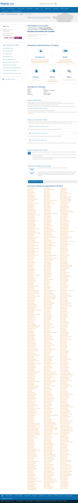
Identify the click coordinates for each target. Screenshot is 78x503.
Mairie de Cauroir (47, 249)
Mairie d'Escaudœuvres (48, 279)
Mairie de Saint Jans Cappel (32, 429)
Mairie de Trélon (63, 457)
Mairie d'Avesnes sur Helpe (49, 203)
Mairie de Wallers (30, 472)
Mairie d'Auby (46, 199)
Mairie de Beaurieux (64, 213)
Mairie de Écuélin (47, 270)
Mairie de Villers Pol (31, 470)
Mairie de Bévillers (31, 223)
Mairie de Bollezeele (64, 226)
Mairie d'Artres (63, 195)
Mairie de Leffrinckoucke (32, 345)
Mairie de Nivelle (30, 384)
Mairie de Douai (47, 266)
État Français (60, 500)
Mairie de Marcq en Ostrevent (33, 360)
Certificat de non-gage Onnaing (52, 81)
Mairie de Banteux (31, 207)
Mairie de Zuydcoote (64, 488)
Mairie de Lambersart (48, 336)
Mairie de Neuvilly (63, 381)
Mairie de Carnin (30, 247)
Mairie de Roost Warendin (65, 416)
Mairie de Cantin (63, 242)
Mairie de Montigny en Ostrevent (67, 374)
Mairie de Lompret (47, 352)
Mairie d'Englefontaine (48, 273)
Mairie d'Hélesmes (47, 318)
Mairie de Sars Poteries (48, 437)
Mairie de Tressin (30, 458)
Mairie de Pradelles (31, 399)
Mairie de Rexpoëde (64, 412)
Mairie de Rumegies (48, 420)
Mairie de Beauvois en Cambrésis (33, 214)
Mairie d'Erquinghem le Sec (65, 276)
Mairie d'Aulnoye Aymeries (65, 200)
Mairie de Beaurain (31, 213)
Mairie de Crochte (63, 258)
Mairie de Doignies (47, 265)
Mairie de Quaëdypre (31, 404)
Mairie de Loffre (30, 352)
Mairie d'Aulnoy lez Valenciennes (50, 200)
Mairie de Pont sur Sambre (49, 398)
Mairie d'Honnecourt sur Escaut (33, 325)
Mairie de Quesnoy (31, 342)
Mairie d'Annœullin (31, 192)
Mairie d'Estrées (30, 283)
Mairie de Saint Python (48, 430)
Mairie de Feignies (47, 287)
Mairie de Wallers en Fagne (49, 472)
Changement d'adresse (16, 11)
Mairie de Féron (63, 289)
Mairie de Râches (47, 406)
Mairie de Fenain (30, 289)
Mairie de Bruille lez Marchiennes (50, 237)
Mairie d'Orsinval (47, 391)
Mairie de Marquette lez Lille (49, 363)
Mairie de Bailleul (63, 205)
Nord (47, 102)
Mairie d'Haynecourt (48, 317)
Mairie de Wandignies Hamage (66, 474)
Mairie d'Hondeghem (31, 324)
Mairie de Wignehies (64, 484)
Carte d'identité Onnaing (65, 59)
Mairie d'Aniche (47, 190)
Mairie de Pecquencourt (32, 394)
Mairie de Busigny (30, 240)
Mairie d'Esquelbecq (64, 280)
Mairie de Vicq (63, 462)
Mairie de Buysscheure (48, 240)
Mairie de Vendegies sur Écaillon (33, 461)
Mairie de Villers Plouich (65, 468)
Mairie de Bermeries (48, 217)
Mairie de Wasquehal (48, 478)
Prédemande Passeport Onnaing (64, 61)
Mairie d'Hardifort (47, 311)
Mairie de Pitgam (30, 397)
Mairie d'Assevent (30, 196)
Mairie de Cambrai (47, 241)
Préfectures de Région (29, 500)
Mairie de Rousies (30, 419)
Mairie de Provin (63, 402)
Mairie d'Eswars (30, 284)
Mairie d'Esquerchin (31, 282)
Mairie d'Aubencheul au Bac (65, 196)
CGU (12, 500)
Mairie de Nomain (47, 384)
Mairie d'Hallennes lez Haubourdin (34, 310)
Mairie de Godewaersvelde (49, 303)
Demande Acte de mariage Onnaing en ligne (40, 61)
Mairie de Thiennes (31, 453)
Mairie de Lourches (64, 353)
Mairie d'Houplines (64, 327)
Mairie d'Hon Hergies (64, 322)
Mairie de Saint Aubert (64, 425)
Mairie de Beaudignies (31, 212)
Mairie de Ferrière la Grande (32, 290)
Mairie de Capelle (30, 244)
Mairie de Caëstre (63, 240)
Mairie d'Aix (29, 189)
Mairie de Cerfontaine (64, 249)
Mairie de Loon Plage (31, 353)
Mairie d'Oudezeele (31, 392)
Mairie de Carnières (64, 245)
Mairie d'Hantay (30, 311)
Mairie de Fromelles (64, 300)
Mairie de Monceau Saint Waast (33, 371)
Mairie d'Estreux (47, 283)
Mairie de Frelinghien (31, 298)
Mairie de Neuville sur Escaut (49, 381)
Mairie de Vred (30, 471)
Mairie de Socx (63, 443)
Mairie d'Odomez (47, 388)
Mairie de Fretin (47, 300)
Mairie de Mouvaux (64, 377)
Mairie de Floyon (30, 294)
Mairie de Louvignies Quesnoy (33, 355)
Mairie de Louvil (47, 355)
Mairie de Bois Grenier (48, 226)
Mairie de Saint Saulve (48, 432)
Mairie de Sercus (30, 443)
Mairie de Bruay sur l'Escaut (32, 237)
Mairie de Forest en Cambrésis (50, 296)
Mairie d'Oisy (30, 390)
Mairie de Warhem (31, 477)
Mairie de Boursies (31, 230)
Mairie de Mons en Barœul (49, 373)
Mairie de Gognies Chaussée (65, 303)
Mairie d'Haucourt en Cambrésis (33, 314)
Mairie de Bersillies (31, 219)
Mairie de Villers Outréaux (49, 468)
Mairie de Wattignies (31, 479)
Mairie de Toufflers (64, 455)
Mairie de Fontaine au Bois (49, 294)
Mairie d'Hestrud (30, 322)
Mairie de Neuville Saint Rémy (33, 381)
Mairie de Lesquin (30, 346)
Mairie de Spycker (63, 446)
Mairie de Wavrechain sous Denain (34, 481)
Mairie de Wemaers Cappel (49, 482)
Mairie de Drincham (48, 268)
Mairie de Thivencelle (48, 453)
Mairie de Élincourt (47, 272)
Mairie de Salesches (48, 434)
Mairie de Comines (64, 254)
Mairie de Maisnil (63, 341)
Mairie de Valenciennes (48, 460)
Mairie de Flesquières (48, 291)
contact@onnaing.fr (10, 33)
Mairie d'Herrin (47, 321)
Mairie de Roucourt (64, 418)
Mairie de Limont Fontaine (32, 350)
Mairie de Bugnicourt (64, 238)
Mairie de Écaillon (47, 269)
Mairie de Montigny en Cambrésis (50, 374)
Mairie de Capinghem (48, 244)
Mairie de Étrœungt (64, 284)
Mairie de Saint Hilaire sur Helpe (66, 427)
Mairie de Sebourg (64, 439)
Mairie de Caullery (30, 249)
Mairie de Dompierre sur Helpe (66, 265)
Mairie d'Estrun (63, 283)
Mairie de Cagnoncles (31, 241)
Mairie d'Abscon (47, 188)
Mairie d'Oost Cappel (48, 390)
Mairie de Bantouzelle (64, 207)
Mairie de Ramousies (64, 409)
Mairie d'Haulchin (47, 314)
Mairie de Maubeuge (31, 366)
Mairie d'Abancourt (31, 188)
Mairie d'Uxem (30, 460)
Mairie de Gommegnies (32, 304)
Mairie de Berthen (47, 219)
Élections (65, 500)
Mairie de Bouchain (64, 227)
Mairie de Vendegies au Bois (65, 460)
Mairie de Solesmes (31, 444)
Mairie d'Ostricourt (64, 391)
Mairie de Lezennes (47, 348)
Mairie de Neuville (47, 335)
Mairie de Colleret (47, 254)
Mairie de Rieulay (47, 413)
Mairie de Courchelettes (65, 255)
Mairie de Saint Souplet (65, 432)
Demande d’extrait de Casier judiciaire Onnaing (65, 62)
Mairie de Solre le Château (49, 444)
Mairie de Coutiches (48, 256)
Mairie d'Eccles (63, 269)
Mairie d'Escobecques (31, 280)
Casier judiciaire (5, 11)
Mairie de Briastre (63, 234)
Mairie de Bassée (30, 332)
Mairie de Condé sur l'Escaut (33, 255)
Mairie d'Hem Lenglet (31, 319)
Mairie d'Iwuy (46, 329)
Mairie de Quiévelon (48, 405)
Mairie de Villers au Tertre (49, 467)
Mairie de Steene (63, 447)
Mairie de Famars (47, 286)
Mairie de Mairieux (31, 357)
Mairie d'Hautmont (47, 315)
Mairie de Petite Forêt (48, 395)
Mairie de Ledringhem (48, 343)
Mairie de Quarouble (48, 404)
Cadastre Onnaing (35, 79)
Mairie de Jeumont (31, 331)
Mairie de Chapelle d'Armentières (50, 332)
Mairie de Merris (47, 369)
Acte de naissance (11, 8)
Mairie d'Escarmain (64, 277)
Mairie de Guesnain (31, 308)
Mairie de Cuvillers (47, 261)
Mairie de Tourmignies (48, 457)
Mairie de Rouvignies (48, 419)
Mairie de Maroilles (47, 362)
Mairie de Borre (47, 227)
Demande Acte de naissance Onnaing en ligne (40, 59)
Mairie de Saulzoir (47, 439)
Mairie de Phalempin (64, 395)
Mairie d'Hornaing (64, 325)
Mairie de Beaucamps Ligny (65, 210)
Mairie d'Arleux (47, 193)
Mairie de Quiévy (30, 406)
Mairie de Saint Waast (64, 433)
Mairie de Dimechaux (64, 263)
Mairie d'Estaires (47, 282)
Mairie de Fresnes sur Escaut (49, 298)
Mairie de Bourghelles (64, 228)
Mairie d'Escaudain (31, 279)
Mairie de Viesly (30, 464)
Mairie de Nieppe (30, 383)
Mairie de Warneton (64, 477)
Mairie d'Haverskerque (31, 317)
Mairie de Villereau (31, 467)
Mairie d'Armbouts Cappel (65, 193)
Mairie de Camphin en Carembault (67, 241)
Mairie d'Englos (63, 273)
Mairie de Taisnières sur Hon (49, 450)
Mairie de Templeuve (31, 451)
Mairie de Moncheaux (64, 371)
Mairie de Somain (30, 446)
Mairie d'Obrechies (64, 387)
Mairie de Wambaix (31, 474)
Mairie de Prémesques (48, 399)
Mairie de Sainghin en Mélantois (33, 423)
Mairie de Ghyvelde (64, 301)
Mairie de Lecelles (47, 342)
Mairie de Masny (47, 364)
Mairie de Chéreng (64, 251)
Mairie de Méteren (31, 370)
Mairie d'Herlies (30, 321)
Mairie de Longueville (64, 334)
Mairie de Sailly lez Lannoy (65, 422)
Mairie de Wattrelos (64, 479)
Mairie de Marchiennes (31, 359)
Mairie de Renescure (31, 412)
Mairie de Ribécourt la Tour (32, 413)
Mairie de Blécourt (47, 224)
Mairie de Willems (30, 485)
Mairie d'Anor (46, 192)
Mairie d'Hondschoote (48, 324)
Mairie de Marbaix (64, 357)
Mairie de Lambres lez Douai (66, 336)
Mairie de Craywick (64, 256)
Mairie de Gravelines (48, 307)
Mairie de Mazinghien (31, 367)
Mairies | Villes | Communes (12, 14)
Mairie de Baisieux (31, 206)
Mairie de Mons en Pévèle (65, 373)
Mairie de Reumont (47, 412)
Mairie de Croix (30, 259)
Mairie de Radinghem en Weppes (66, 406)
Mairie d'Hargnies (63, 311)
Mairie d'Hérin (63, 319)
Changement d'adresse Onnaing (69, 79)
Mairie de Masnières (31, 364)
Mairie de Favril (47, 341)
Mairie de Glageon (31, 303)
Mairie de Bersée (63, 217)
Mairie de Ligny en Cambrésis (49, 349)
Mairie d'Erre (46, 277)
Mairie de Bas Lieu (31, 209)
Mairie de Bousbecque (48, 230)
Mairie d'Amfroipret (64, 189)
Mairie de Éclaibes (30, 270)
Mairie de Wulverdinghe (48, 486)
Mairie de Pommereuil (64, 397)
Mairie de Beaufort (47, 212)
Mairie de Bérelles (30, 216)
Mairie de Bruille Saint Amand (66, 237)
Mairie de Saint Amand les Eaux (33, 425)
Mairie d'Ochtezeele (31, 388)
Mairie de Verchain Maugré (65, 461)
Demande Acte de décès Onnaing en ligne (40, 62)
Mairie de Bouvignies (64, 233)
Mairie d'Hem (63, 318)
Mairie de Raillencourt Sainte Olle (33, 408)
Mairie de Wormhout (31, 486)
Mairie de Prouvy (30, 402)
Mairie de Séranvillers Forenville (66, 442)
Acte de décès (29, 8)
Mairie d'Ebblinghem (31, 269)
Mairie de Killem (63, 331)
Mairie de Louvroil (64, 355)
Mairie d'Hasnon (30, 312)
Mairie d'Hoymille (47, 328)
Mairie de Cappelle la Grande (49, 245)
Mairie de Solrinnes (64, 444)
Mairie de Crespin (30, 258)
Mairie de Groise (47, 334)
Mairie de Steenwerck (48, 449)
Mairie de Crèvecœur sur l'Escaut (50, 258)
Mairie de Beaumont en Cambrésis (67, 212)
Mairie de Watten (63, 478)
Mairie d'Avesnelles (47, 202)
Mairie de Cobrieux (31, 254)
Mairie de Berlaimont (64, 216)
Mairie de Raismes (31, 409)
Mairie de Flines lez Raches (49, 293)
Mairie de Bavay (63, 209)
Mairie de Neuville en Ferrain (66, 380)
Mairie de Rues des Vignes (49, 345)
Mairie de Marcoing (47, 359)
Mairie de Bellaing (47, 214)
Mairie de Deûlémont (48, 263)
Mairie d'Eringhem (47, 276)
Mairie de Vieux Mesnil (31, 465)
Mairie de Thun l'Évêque (32, 454)
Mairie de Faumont (64, 286)
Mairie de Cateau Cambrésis (65, 339)
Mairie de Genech (30, 301)
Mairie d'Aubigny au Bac (65, 197)
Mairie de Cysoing (63, 261)
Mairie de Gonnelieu (64, 304)
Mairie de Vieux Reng (48, 465)
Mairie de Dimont (30, 265)
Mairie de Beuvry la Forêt (65, 221)
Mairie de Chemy (47, 251)
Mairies (3, 8)
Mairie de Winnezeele (64, 485)
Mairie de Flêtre (63, 291)
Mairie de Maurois (64, 366)
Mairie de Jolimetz (47, 331)
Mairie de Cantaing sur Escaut (50, 242)
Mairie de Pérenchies (48, 394)
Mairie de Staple (30, 447)
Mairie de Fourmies (31, 297)
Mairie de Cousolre (31, 256)
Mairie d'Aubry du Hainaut (32, 199)
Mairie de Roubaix (47, 418)
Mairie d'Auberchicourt (31, 197)
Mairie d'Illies (63, 328)
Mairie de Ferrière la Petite (49, 290)
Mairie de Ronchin (31, 416)
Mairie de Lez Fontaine (31, 348)
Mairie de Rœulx (30, 422)
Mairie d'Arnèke (47, 195)
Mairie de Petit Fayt (31, 395)
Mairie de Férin (47, 289)
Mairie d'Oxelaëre (47, 392)
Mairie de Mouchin (31, 377)
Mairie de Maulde (47, 366)
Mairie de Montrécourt (31, 376)
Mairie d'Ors (29, 391)
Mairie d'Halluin (47, 310)
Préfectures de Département (51, 500)
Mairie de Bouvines (31, 234)
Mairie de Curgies (30, 261)
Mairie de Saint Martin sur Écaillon (50, 429)
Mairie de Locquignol (64, 350)
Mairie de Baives (47, 206)
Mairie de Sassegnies (64, 437)
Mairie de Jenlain (63, 329)
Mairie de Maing (63, 356)
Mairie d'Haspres (47, 312)
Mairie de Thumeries (64, 453)
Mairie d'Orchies (63, 390)
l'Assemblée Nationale (36, 121)
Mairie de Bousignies (31, 231)
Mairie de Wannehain (31, 475)
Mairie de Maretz (63, 360)
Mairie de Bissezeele (64, 223)
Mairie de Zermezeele (48, 488)
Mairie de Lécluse (63, 342)
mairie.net (3, 14)
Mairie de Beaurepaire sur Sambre (50, 213)
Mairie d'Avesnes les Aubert (32, 203)
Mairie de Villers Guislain (32, 468)
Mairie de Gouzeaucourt (32, 305)
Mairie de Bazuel (47, 210)
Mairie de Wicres (47, 484)
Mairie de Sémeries (47, 440)
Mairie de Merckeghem (64, 367)
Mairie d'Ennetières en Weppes (33, 275)
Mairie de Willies (47, 485)
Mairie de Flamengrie (64, 332)
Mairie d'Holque (47, 322)
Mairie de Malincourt (48, 357)
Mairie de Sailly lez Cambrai (49, 422)
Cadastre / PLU (48, 8)
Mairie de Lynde (30, 356)
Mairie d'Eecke (63, 270)
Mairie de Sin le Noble (48, 443)
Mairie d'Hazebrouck (64, 317)
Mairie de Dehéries (64, 262)
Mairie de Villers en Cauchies (66, 467)
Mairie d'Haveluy (63, 315)
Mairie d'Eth (46, 284)
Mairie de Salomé (63, 434)
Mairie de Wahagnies (48, 471)
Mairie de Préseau (63, 399)
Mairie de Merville (63, 369)
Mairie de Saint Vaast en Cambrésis (51, 433)
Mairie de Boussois (47, 233)
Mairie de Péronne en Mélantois (66, 394)
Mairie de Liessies (63, 348)
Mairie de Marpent (64, 362)
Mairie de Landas (30, 338)
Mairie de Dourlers (31, 268)
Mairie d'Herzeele (63, 321)
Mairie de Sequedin (47, 442)
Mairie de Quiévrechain (65, 405)
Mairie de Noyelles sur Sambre (66, 385)
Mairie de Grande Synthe (32, 307)
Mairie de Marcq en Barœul (65, 359)
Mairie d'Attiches (47, 196)
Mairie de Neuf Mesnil (31, 380)
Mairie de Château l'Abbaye (32, 251)
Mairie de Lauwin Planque (49, 339)
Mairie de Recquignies (48, 411)
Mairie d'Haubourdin (64, 312)
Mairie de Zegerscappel (31, 488)
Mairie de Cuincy (63, 259)
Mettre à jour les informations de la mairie (34, 38)
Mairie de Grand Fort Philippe (66, 305)
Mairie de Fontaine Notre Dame (33, 296)
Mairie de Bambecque (64, 206)
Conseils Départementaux (39, 500)
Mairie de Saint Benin (64, 426)
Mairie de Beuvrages (48, 221)
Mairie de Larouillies (31, 339)
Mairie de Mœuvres (31, 378)
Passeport (37, 8)
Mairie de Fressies (30, 300)
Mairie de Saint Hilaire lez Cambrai (50, 427)
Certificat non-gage (64, 8)
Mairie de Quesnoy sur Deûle (33, 405)
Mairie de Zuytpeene (31, 489)
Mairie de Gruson (63, 307)
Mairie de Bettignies (48, 220)
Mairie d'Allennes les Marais (49, 189)
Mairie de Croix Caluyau (48, 259)
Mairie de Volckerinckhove (65, 470)
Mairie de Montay (30, 374)
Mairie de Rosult (30, 418)
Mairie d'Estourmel (64, 282)
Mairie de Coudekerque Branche (50, 255)
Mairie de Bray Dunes (48, 234)
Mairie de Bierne (47, 223)
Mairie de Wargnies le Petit (65, 475)
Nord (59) (21, 14)
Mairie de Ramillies (47, 409)
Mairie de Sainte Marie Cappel (33, 434)
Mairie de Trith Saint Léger (49, 458)
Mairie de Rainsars (64, 408)
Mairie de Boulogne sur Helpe (33, 228)
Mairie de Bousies (63, 230)
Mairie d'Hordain (47, 325)
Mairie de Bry (46, 238)
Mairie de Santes (63, 436)
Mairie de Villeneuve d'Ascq (65, 465)
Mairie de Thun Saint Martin (65, 454)
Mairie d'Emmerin (30, 273)
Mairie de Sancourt (47, 436)
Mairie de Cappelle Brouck (65, 244)
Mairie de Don (30, 266)
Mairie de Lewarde (64, 346)
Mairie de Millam (47, 370)
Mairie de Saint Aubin (31, 426)
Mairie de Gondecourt (48, 304)
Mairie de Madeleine (31, 335)
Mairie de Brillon (30, 235)
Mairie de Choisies (31, 252)
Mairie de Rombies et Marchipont (50, 415)
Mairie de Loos (47, 353)
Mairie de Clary (63, 252)
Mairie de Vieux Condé (64, 464)
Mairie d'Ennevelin (47, 275)
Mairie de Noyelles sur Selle (32, 387)
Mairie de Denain (30, 263)
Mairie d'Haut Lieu (31, 315)
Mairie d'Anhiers (30, 190)
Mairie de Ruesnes (31, 420)
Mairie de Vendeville (48, 461)
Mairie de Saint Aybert (48, 426)
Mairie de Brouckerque (48, 235)
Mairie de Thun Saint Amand (49, 454)
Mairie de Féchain (30, 287)
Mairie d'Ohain (63, 388)
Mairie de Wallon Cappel (65, 472)
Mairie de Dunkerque (64, 268)
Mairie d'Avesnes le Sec (64, 202)
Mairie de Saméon (31, 436)
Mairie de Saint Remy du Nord (33, 432)
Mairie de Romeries (64, 415)
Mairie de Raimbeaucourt (49, 408)
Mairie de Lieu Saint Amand (32, 349)
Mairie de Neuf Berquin (65, 378)
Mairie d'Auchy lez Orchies (65, 199)
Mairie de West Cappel (31, 484)
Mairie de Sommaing (48, 446)
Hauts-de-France (58, 102)
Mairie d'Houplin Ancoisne (49, 327)
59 (54, 110)
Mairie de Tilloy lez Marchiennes (50, 455)
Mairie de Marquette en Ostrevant (34, 363)
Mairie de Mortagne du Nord (66, 376)
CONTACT (2, 500)
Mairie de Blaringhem (31, 224)
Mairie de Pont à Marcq (32, 398)
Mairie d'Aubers (47, 197)
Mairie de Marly (30, 362)
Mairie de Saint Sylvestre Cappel (33, 433)
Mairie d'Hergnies (47, 319)
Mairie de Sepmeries (31, 442)
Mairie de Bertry (63, 219)
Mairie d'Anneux (63, 190)
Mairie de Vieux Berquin (48, 464)
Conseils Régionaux (20, 500)
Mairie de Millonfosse (64, 370)
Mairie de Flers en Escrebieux (33, 291)
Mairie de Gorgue (30, 334)
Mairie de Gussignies (48, 308)
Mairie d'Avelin (30, 202)
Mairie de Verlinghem (31, 462)
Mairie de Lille (63, 349)
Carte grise (55, 8)
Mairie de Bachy (47, 205)
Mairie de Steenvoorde (31, 449)
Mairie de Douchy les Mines (65, 266)
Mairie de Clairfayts (47, 252)
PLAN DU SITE (8, 500)
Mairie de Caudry (63, 248)
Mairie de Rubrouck (64, 419)
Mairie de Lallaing (30, 336)
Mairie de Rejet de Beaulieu (65, 411)
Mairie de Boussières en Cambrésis (67, 231)
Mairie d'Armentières (31, 195)
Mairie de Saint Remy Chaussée (66, 430)
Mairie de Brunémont (31, 238)
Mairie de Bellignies (64, 214)
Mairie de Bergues (47, 216)
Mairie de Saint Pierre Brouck (33, 430)
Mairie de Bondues (31, 227)
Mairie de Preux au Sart (48, 401)
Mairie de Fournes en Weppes (50, 297)
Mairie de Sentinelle (64, 335)
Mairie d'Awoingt (63, 203)
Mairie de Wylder (63, 486)
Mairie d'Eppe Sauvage (64, 275)
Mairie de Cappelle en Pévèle (33, 245)
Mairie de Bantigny (47, 207)
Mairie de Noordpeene (64, 384)
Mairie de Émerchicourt (65, 272)
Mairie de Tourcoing (31, 457)
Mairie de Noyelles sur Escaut (49, 385)
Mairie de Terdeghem (48, 451)
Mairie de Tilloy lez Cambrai (32, 455)
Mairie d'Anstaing (63, 192)
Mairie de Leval (47, 346)
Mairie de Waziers (30, 482)
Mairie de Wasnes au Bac (32, 478)
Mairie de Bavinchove (31, 210)
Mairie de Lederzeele (31, 343)
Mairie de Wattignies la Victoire (50, 479)
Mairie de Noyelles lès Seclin (32, 385)
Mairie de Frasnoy (63, 297)
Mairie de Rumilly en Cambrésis (66, 420)
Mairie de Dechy (47, 262)
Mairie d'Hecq (30, 318)
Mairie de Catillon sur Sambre (33, 248)
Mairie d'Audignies (31, 200)
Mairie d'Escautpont (64, 279)
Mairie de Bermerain (31, 217)
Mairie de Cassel (63, 247)
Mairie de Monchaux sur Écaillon (50, 371)
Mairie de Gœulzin (64, 308)
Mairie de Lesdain (63, 345)
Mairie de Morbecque (48, 376)
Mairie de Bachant (31, 205)
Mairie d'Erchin (30, 276)
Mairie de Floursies (64, 293)
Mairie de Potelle (63, 398)
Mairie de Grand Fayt (48, 305)
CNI (42, 8)
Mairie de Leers (63, 343)
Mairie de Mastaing (64, 364)
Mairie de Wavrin (63, 481)
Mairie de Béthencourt (31, 220)
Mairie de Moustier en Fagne (49, 377)
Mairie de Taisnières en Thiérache (33, 450)
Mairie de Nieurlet (63, 383)
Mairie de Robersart (31, 415)
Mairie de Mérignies (31, 369)
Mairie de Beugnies (31, 221)
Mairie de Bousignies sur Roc (49, 231)
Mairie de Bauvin (47, 209)
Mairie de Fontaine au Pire (65, 294)
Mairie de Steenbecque (48, 447)
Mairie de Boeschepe (64, 224)
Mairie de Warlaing (47, 477)
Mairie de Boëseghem (31, 226)
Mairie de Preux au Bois (32, 401)
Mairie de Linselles (47, 350)
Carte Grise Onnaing (52, 79)
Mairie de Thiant (63, 451)
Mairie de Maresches (48, 360)
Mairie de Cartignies (48, 247)
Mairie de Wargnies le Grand (49, 475)
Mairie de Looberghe (64, 352)
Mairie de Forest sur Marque (66, 296)
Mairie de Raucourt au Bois (32, 411)
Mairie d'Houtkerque (31, 328)
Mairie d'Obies (47, 387)
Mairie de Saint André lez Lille (49, 425)
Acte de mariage (20, 8)
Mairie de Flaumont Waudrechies (66, 290)
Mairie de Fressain (64, 298)
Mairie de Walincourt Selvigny (66, 471)
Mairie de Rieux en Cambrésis (66, 413)
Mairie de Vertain (47, 462)
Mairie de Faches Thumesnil (32, 286)
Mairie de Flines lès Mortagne (33, 293)
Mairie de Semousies (64, 440)
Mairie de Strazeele (64, 449)
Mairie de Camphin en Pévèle (33, 242)
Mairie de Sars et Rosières (32, 437)
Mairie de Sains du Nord (65, 423)
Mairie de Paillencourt (64, 392)
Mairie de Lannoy (63, 338)
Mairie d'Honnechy (64, 324)
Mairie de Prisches (64, 401)
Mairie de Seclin (30, 440)
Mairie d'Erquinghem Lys (32, 277)
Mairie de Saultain (30, 439)
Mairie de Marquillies (64, 363)
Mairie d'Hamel (63, 310)
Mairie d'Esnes (47, 280)
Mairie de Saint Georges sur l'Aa (33, 427)
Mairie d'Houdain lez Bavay (32, 327)
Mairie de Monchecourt (32, 373)
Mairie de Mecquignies (48, 367)
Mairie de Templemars (64, 450)
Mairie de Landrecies (48, 338)
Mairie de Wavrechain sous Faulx (50, 481)
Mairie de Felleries (63, 287)
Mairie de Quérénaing (64, 404)
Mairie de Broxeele (64, 235)
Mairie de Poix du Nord (48, 397)
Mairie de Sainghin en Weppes (50, 423)
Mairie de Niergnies (47, 383)
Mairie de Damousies (31, 262)
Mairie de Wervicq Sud (64, 482)
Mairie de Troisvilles (64, 458)
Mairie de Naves (47, 378)
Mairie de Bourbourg (48, 228)
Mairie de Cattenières (48, 248)
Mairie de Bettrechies (64, 220)
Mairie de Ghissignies (48, 301)
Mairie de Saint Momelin (65, 429)
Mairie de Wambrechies (48, 474)
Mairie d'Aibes (63, 188)
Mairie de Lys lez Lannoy (49, 356)
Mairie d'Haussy (63, 314)
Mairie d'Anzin (30, 193)
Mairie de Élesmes (30, 272)
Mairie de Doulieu (30, 341)
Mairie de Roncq (47, 416)
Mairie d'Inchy (30, 329)
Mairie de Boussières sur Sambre (33, 233)
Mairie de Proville (47, 402)
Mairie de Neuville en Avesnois (50, 380)
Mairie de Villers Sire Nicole (49, 470)
